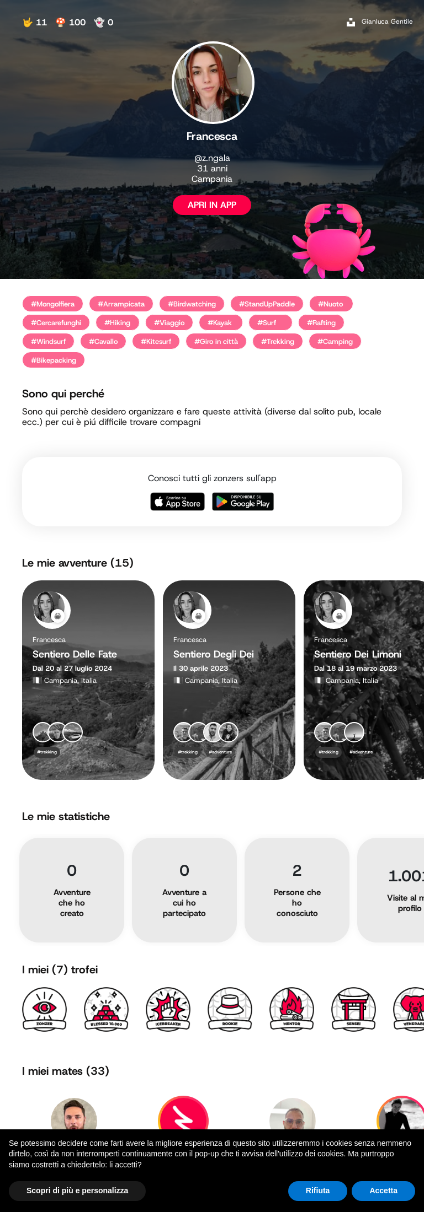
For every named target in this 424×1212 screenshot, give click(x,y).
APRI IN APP (212, 205)
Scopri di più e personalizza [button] (77, 1190)
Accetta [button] (383, 1190)
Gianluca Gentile (387, 21)
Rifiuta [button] (318, 1190)
